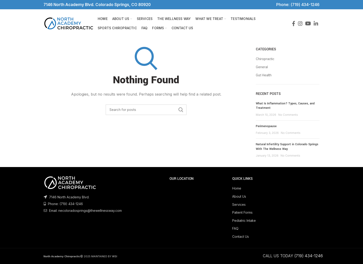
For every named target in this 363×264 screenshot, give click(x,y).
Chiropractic (265, 59)
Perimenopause (266, 126)
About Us (239, 196)
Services (239, 204)
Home (236, 188)
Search (181, 109)
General (262, 67)
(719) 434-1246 (71, 204)
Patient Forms (242, 212)
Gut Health (264, 75)
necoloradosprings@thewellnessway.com (90, 210)
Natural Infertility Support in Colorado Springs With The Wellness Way (287, 146)
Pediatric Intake (244, 220)
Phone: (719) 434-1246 (296, 4)
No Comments (288, 114)
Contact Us (240, 236)
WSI (114, 256)
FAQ (235, 228)
